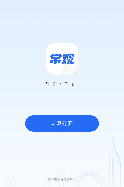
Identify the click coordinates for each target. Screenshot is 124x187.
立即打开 (62, 123)
